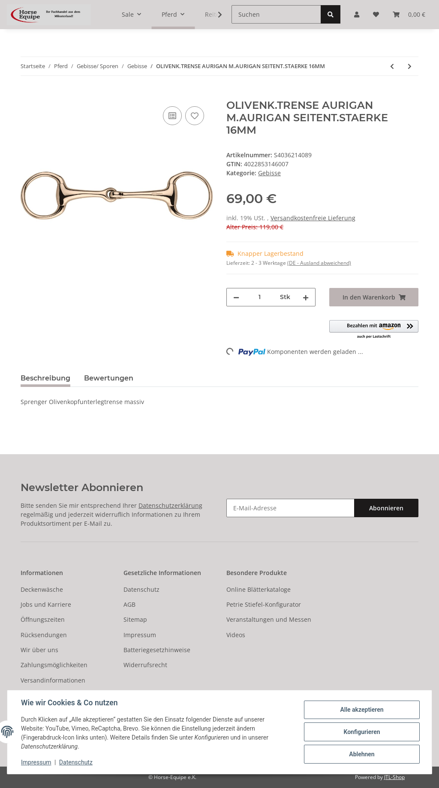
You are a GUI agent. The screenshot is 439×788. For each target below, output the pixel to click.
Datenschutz (141, 589)
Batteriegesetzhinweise (156, 650)
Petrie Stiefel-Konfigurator (263, 604)
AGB (129, 604)
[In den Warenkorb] (27, 94)
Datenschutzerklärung (170, 505)
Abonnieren (386, 508)
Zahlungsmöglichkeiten (54, 665)
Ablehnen (361, 754)
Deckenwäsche (42, 589)
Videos (235, 635)
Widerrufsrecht (145, 665)
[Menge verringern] (236, 297)
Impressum (139, 635)
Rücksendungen (44, 635)
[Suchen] (276, 14)
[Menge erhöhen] (305, 297)
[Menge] (259, 297)
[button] (373, 329)
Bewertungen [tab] (108, 378)
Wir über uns (39, 650)
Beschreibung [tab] (45, 378)
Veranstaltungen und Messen (268, 619)
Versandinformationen (53, 680)
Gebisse (269, 173)
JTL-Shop (394, 777)
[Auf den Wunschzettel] (194, 115)
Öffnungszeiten (43, 619)
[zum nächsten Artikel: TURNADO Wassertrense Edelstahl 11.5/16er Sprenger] (409, 66)
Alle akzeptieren (361, 709)
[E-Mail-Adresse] (290, 508)
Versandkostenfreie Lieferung (313, 218)
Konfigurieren (361, 731)
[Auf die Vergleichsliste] (172, 115)
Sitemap (135, 619)
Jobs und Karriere (46, 604)
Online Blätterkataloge (258, 589)
